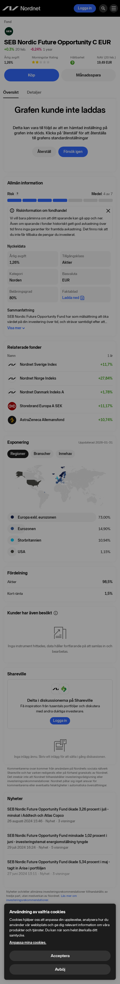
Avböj (60, 969)
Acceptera (60, 955)
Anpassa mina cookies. (27, 942)
